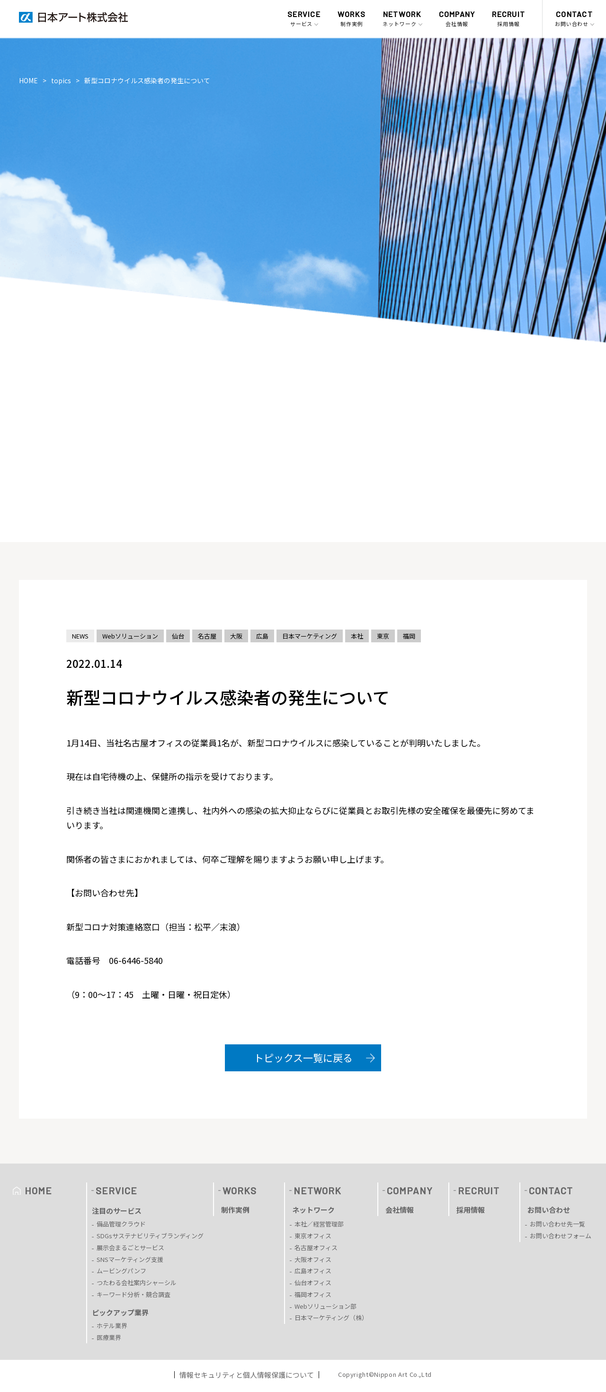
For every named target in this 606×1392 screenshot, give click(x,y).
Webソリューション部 (325, 1306)
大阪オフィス (312, 1259)
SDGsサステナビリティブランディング (150, 1235)
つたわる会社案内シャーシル (137, 1282)
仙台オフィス (312, 1282)
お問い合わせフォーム (560, 1235)
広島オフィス (312, 1270)
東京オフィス (312, 1235)
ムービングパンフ (121, 1270)
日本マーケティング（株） (331, 1317)
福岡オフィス (312, 1294)
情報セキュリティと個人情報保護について (246, 1374)
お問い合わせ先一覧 (557, 1223)
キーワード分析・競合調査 (133, 1294)
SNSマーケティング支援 (130, 1259)
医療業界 (109, 1337)
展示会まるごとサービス (130, 1247)
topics (61, 80)
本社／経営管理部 (319, 1223)
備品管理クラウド (121, 1223)
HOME (28, 80)
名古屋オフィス (316, 1247)
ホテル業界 (112, 1325)
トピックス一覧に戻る (303, 1058)
